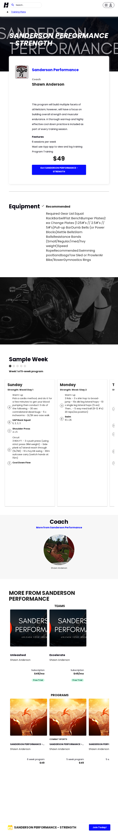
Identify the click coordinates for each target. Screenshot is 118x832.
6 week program (36, 759)
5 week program (75, 759)
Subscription (38, 670)
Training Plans (18, 11)
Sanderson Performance (55, 69)
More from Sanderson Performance (59, 527)
